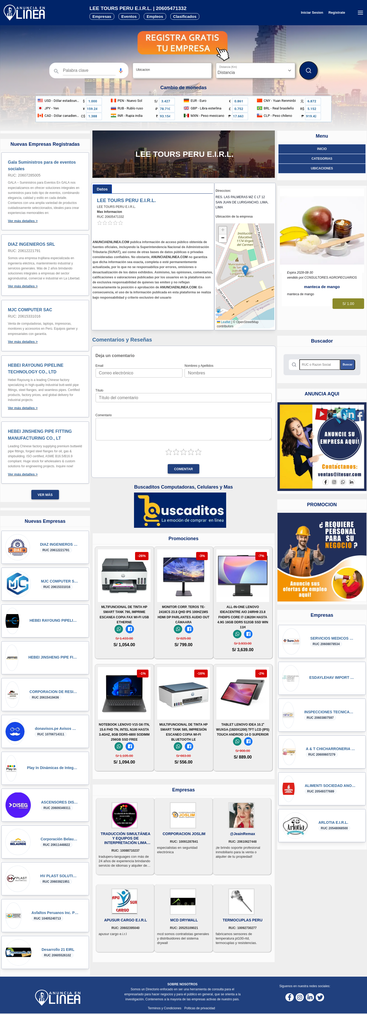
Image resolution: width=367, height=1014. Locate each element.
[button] (121, 71)
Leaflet (223, 322)
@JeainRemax (242, 834)
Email (99, 366)
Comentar (183, 469)
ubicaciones (322, 168)
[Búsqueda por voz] (121, 70)
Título (99, 390)
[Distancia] (255, 70)
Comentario (104, 415)
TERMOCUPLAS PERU (242, 920)
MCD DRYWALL (184, 920)
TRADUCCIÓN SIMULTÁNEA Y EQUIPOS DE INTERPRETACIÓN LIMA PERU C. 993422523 (125, 838)
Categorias (321, 158)
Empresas (101, 16)
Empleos (155, 16)
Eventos (129, 16)
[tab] (102, 189)
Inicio (322, 149)
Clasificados (184, 16)
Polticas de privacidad (199, 1008)
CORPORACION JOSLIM (184, 834)
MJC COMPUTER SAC (30, 310)
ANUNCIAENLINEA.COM (111, 242)
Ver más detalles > (23, 221)
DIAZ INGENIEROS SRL (31, 244)
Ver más (45, 495)
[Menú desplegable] (360, 12)
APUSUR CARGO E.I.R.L (125, 920)
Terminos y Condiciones (165, 1008)
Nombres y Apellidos (199, 366)
